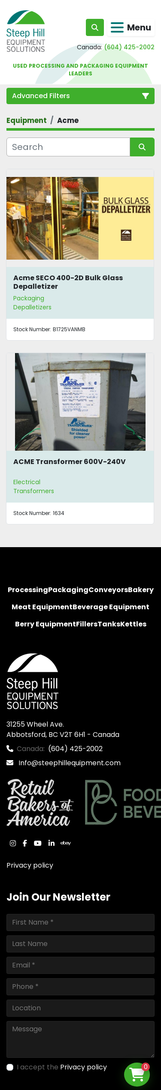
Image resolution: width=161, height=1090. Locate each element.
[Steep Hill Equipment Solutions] (32, 681)
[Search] (68, 147)
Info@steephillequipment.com (69, 763)
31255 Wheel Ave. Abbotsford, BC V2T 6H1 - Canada (62, 729)
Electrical (26, 482)
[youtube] (38, 843)
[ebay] (65, 843)
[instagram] (13, 843)
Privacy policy (29, 865)
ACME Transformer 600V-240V (69, 462)
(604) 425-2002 (129, 47)
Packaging (28, 298)
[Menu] (117, 27)
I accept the (62, 1067)
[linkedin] (52, 843)
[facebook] (25, 843)
